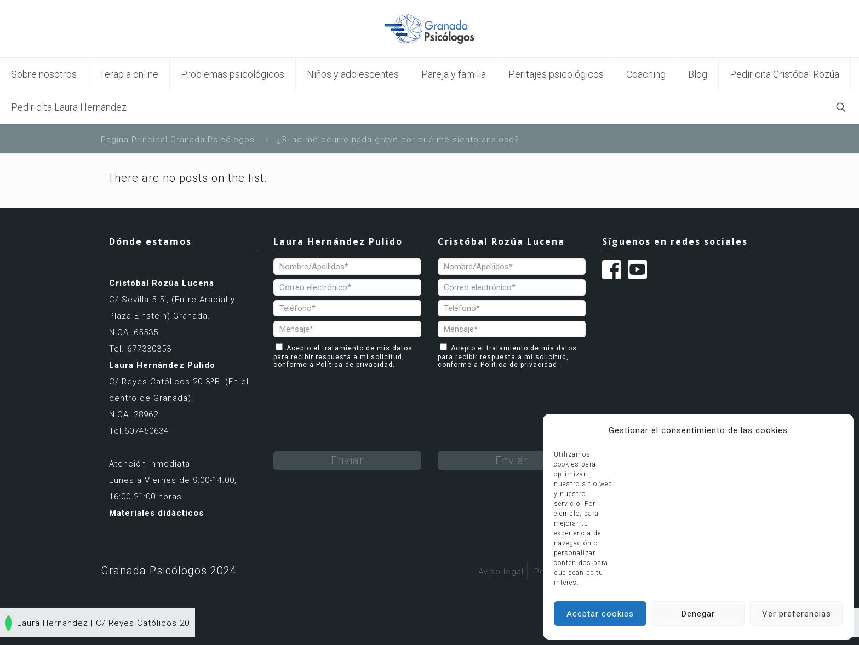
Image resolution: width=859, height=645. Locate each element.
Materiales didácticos (156, 513)
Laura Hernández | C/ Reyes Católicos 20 (97, 623)
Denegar (698, 614)
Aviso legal (501, 572)
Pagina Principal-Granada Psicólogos (178, 140)
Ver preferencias (796, 614)
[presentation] (356, 395)
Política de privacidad (354, 364)
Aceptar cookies (600, 614)
